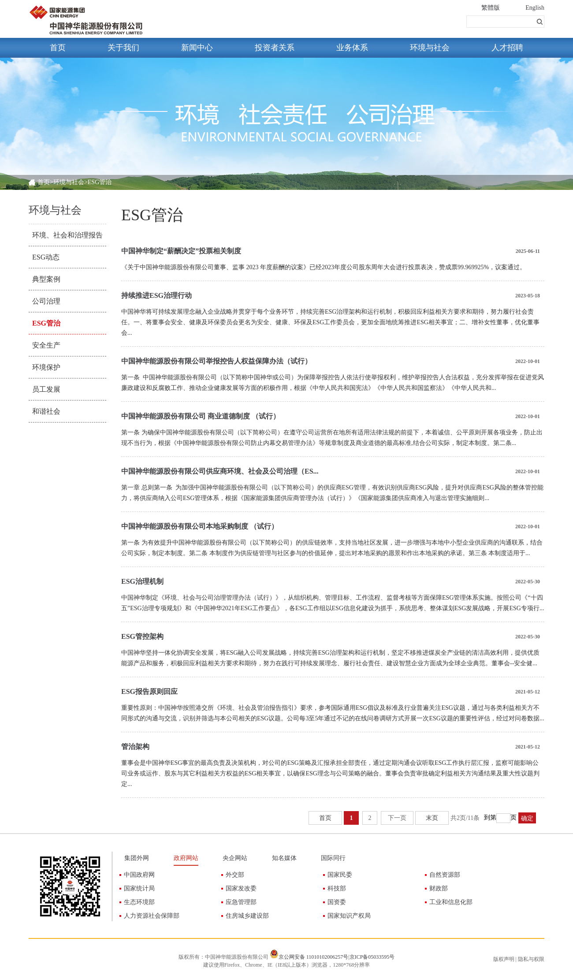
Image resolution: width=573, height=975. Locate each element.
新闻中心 (197, 47)
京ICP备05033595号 (372, 957)
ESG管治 (46, 323)
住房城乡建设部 (247, 915)
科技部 (336, 888)
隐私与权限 (531, 959)
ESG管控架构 (142, 636)
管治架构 (135, 746)
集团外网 (136, 858)
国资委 (336, 902)
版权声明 (503, 959)
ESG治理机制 (142, 581)
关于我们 (123, 47)
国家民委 (339, 874)
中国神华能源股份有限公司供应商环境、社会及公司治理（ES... (220, 471)
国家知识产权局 (349, 915)
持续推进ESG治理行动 (156, 295)
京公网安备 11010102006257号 (314, 957)
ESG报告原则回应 (149, 691)
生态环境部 (139, 902)
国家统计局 (139, 888)
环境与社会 (430, 47)
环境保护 (46, 367)
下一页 (397, 818)
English (534, 7)
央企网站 (235, 858)
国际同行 (333, 858)
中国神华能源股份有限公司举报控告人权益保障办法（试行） (216, 361)
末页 (432, 818)
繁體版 (490, 7)
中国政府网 (139, 874)
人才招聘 (507, 47)
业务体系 (352, 47)
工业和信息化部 (451, 902)
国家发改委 (241, 888)
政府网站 (186, 858)
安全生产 (46, 345)
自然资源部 (444, 874)
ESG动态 (46, 257)
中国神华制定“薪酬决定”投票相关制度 (181, 251)
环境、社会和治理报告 (67, 235)
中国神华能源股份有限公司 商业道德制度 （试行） (200, 416)
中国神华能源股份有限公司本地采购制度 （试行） (199, 526)
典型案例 (46, 279)
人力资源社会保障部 (151, 915)
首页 (58, 47)
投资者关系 (274, 47)
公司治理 (46, 301)
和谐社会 (46, 411)
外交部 (235, 874)
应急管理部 (241, 902)
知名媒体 (284, 858)
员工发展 (46, 389)
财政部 (438, 888)
